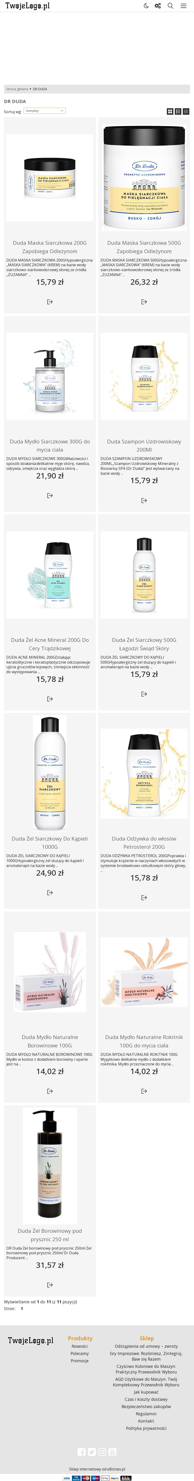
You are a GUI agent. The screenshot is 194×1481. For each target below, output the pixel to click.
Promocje (80, 1360)
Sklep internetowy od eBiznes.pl (97, 1469)
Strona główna (17, 89)
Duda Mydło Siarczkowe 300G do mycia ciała (50, 445)
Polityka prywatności (146, 1428)
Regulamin (146, 1413)
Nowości (80, 1346)
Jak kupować (146, 1392)
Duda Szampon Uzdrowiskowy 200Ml (144, 445)
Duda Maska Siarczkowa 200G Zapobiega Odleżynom (50, 247)
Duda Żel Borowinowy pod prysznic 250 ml (50, 1235)
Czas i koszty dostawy (146, 1399)
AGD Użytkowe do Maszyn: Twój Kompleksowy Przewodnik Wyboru (146, 1382)
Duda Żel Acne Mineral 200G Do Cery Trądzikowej (50, 644)
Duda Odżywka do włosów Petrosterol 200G (144, 843)
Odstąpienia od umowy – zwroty (146, 1346)
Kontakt (146, 1421)
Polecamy (80, 1353)
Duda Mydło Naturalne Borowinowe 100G (50, 1041)
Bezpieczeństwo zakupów (146, 1406)
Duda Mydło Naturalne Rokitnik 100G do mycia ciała (144, 1041)
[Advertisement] (97, 47)
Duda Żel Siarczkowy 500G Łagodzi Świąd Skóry (144, 644)
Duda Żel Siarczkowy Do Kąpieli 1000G (50, 843)
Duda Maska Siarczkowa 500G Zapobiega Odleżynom (144, 247)
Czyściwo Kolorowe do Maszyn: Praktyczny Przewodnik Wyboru (146, 1369)
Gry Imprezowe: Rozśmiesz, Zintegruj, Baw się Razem (146, 1356)
